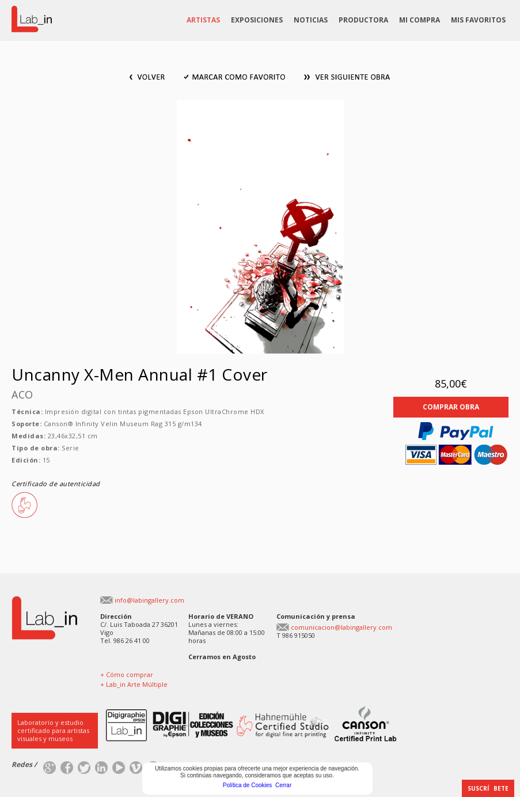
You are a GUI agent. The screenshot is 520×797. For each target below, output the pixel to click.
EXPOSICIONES (257, 20)
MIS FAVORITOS (478, 20)
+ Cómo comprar (126, 674)
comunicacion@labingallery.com (341, 627)
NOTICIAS (311, 20)
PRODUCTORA (363, 20)
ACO (22, 394)
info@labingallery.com (149, 600)
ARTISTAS (203, 20)
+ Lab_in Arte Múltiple (134, 684)
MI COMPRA (419, 20)
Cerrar (283, 785)
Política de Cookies (247, 785)
